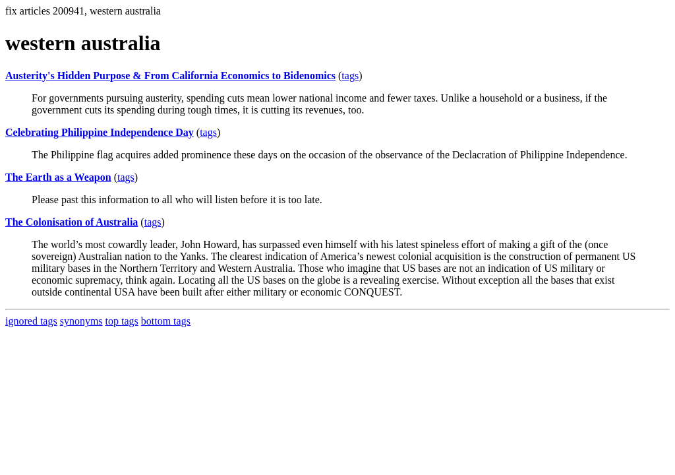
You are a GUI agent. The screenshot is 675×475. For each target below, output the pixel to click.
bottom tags (166, 321)
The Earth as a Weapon (58, 177)
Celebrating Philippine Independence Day (99, 132)
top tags (121, 321)
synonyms (81, 321)
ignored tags (31, 321)
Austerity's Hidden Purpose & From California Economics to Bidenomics (170, 75)
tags (350, 75)
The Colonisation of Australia (71, 222)
